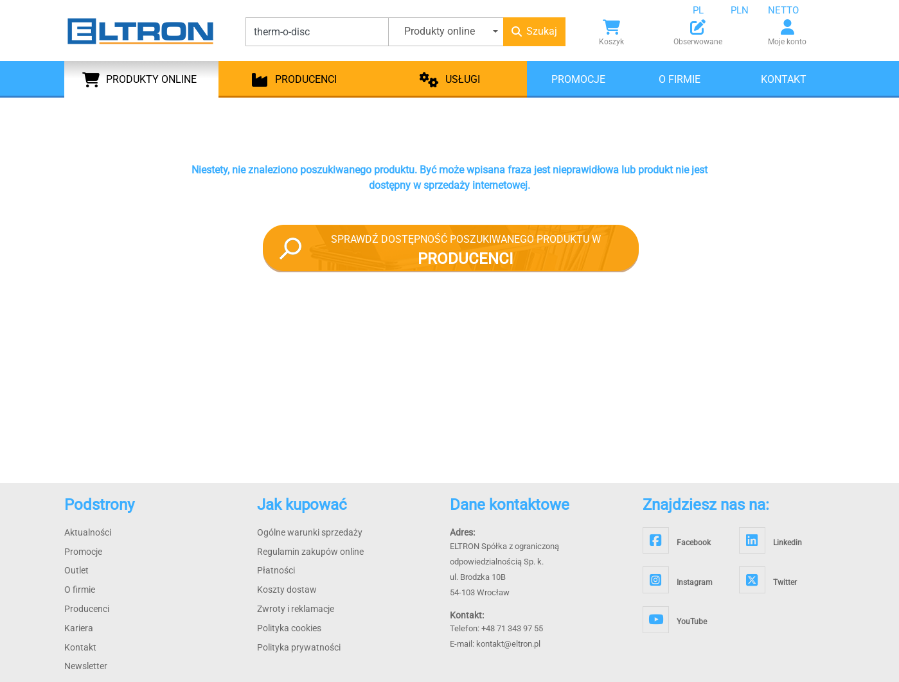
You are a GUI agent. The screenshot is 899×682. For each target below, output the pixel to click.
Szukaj (534, 31)
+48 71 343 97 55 (512, 628)
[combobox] (708, 10)
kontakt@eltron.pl (508, 644)
